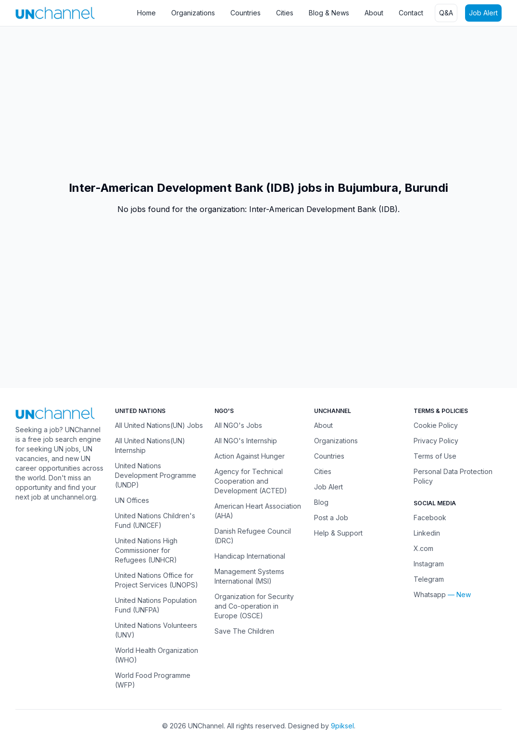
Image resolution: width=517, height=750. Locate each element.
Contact (411, 13)
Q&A (446, 13)
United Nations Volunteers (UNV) (156, 630)
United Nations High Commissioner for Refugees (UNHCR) (146, 550)
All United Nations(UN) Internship (150, 445)
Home (146, 13)
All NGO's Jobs (238, 425)
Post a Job (331, 517)
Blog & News (329, 13)
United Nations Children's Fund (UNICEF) (155, 520)
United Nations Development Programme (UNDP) (155, 475)
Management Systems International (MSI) (249, 576)
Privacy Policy (436, 441)
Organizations (193, 13)
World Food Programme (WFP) (152, 680)
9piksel (342, 726)
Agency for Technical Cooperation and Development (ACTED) (250, 481)
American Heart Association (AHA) (257, 511)
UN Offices (132, 500)
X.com (423, 548)
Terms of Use (435, 456)
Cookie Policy (436, 425)
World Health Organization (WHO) (156, 655)
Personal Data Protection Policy (453, 476)
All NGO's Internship (245, 441)
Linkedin (427, 533)
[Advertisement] (258, 103)
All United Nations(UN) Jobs (159, 425)
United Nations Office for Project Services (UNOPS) (156, 580)
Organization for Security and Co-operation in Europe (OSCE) (254, 606)
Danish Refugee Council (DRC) (252, 536)
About (374, 13)
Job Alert (483, 13)
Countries (245, 13)
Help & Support (338, 533)
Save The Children (244, 631)
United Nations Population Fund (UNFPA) (156, 605)
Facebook (430, 517)
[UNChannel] (55, 13)
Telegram (429, 579)
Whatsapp (430, 594)
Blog (321, 502)
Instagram (429, 564)
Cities (284, 13)
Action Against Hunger (249, 456)
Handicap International (249, 556)
